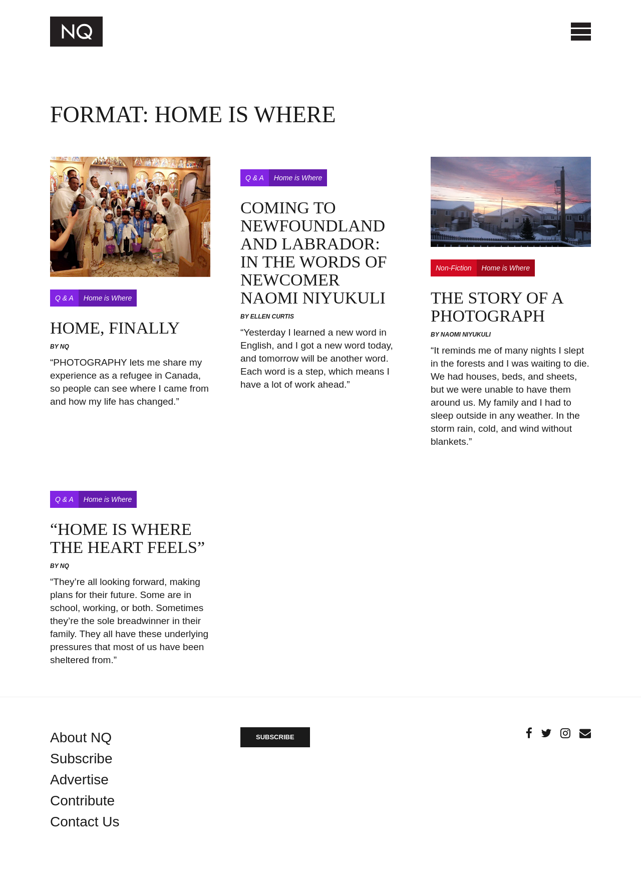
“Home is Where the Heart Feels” (127, 538)
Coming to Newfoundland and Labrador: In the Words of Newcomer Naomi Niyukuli (313, 252)
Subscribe (81, 758)
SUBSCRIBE (275, 737)
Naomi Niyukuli (466, 334)
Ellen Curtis (272, 316)
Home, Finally (115, 328)
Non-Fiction (454, 268)
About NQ (81, 737)
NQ (64, 346)
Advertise (79, 779)
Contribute (82, 800)
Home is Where (108, 298)
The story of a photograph (497, 306)
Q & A (64, 298)
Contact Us (85, 821)
